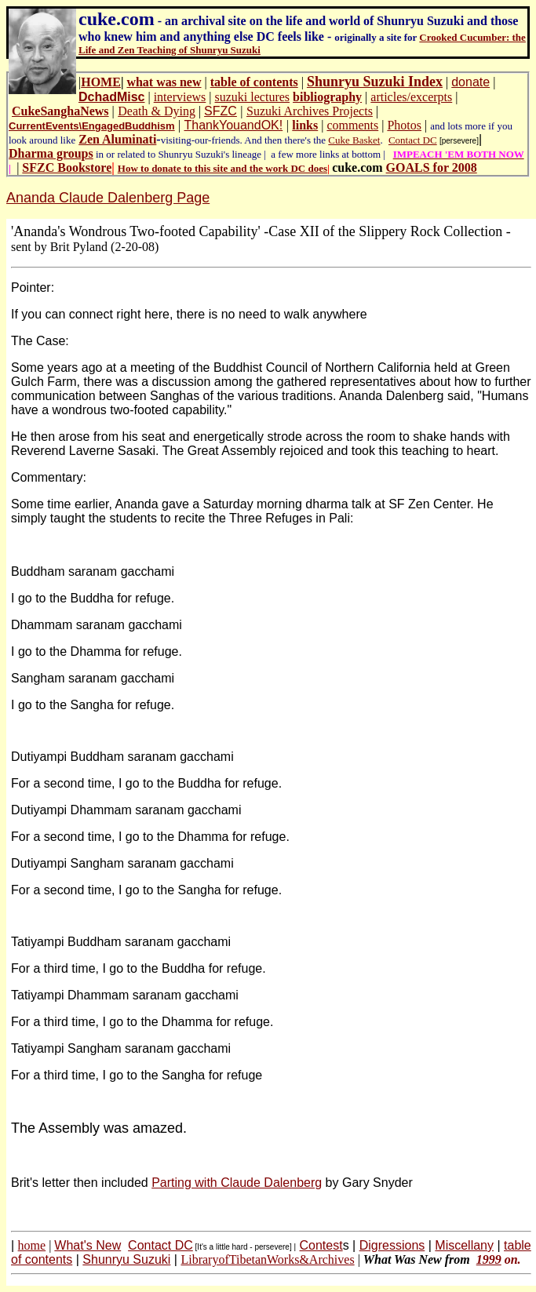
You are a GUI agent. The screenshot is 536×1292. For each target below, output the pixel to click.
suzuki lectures (252, 97)
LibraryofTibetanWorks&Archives (267, 1259)
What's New (87, 1245)
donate (470, 82)
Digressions (392, 1245)
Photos (404, 125)
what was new (163, 82)
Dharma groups (51, 153)
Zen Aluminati (117, 139)
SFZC (220, 111)
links (305, 125)
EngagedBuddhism (128, 126)
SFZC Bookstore (66, 167)
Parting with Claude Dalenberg (236, 1182)
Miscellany (464, 1245)
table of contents (254, 82)
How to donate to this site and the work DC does (222, 168)
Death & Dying (156, 111)
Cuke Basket (354, 140)
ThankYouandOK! (233, 125)
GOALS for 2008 (431, 167)
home (32, 1245)
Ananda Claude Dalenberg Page (108, 198)
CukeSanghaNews (60, 111)
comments (352, 125)
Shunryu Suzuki (126, 1259)
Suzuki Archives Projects (309, 111)
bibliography (327, 97)
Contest (321, 1245)
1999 (488, 1259)
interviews (180, 97)
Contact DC (412, 140)
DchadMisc (111, 97)
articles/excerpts (411, 97)
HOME (101, 82)
